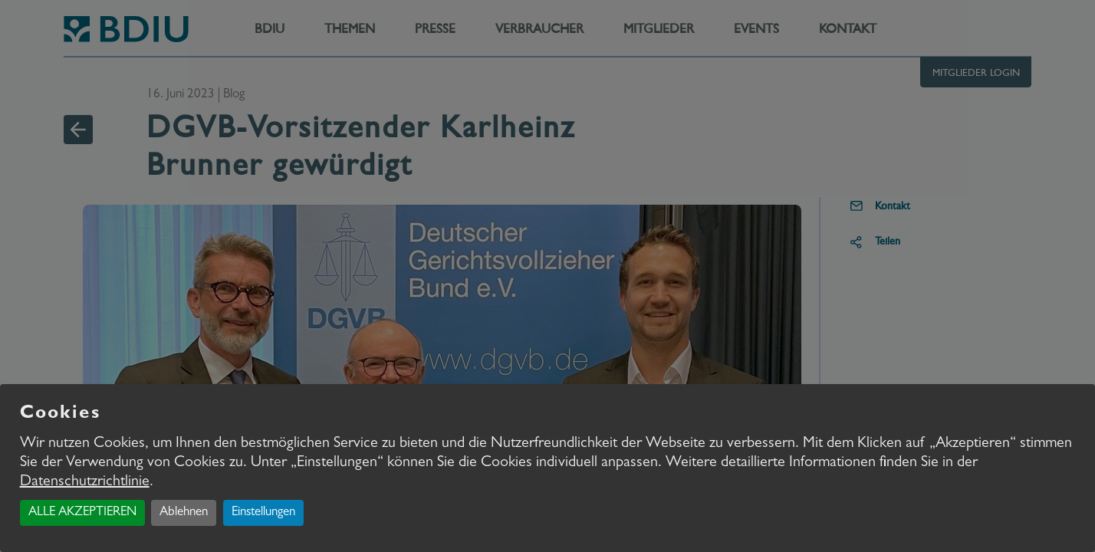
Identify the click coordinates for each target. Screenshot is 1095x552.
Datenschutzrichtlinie (85, 482)
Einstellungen (263, 512)
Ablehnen (183, 512)
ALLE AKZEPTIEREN (82, 512)
